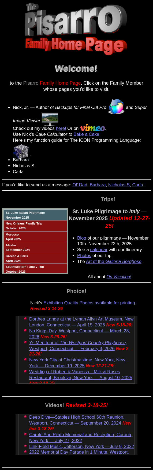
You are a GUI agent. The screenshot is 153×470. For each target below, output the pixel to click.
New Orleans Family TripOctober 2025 (24, 226)
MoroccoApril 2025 (13, 237)
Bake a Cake (86, 134)
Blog (81, 238)
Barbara (98, 184)
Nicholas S (119, 184)
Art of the (113, 261)
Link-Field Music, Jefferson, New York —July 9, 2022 (81, 446)
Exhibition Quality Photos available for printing (89, 302)
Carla (137, 184)
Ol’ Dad (79, 184)
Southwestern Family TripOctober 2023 (25, 269)
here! (61, 128)
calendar (98, 249)
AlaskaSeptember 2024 (18, 247)
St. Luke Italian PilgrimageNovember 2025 (25, 215)
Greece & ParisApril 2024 (17, 258)
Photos (84, 255)
